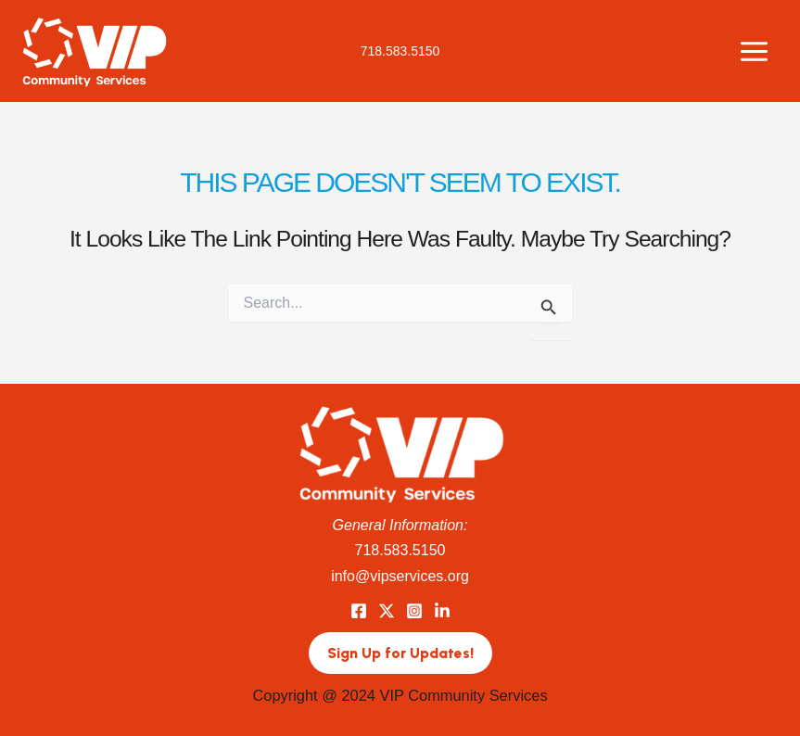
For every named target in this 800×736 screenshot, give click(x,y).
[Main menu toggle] (753, 51)
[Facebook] (358, 611)
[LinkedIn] (442, 611)
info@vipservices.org (400, 576)
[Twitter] (386, 611)
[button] (400, 653)
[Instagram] (414, 611)
